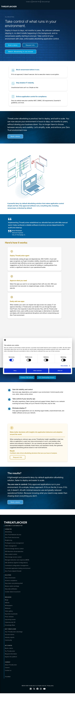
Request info (30, 45)
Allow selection (37, 370)
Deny (15, 370)
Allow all (60, 370)
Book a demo (12, 45)
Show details (64, 365)
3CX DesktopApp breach (46, 377)
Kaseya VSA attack (27, 377)
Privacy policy (50, 685)
